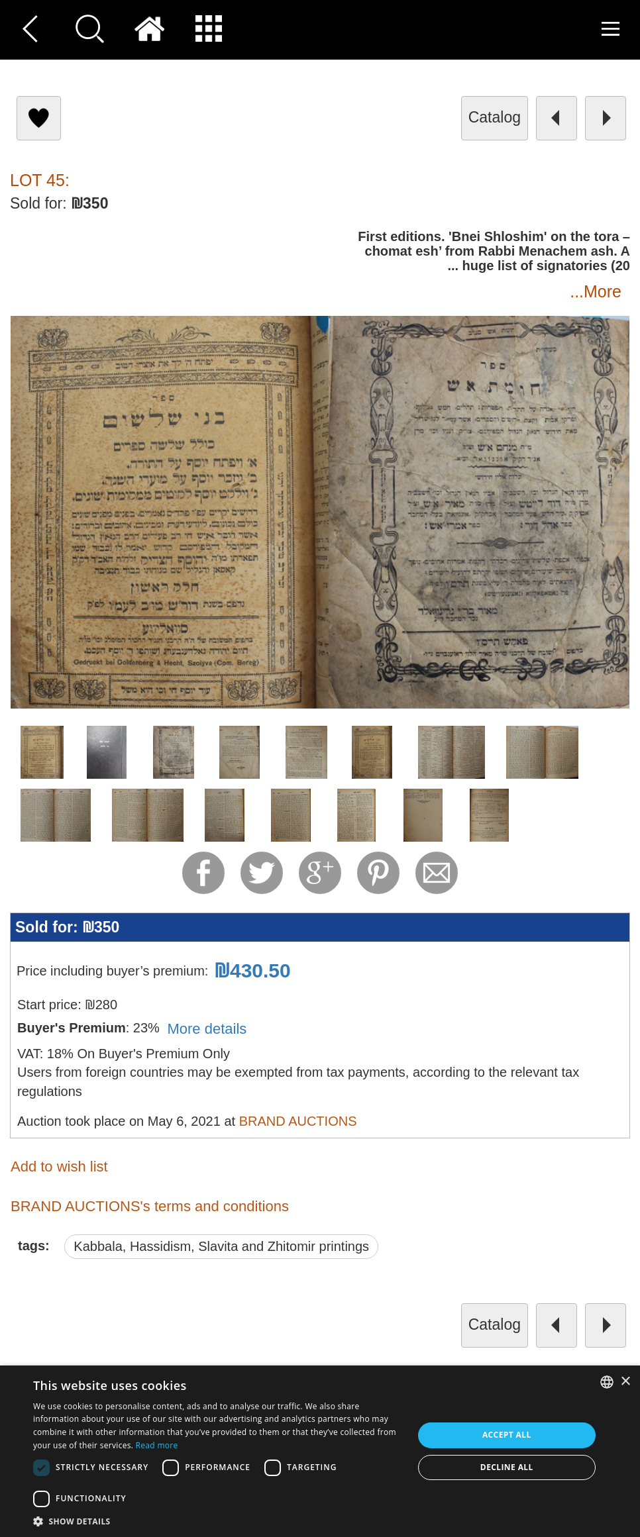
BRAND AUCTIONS (298, 1121)
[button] (217, 1520)
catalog (494, 117)
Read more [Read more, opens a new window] (157, 1445)
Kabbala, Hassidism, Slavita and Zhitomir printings (221, 1246)
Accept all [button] (506, 1434)
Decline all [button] (506, 1467)
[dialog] (320, 1451)
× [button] (625, 1382)
